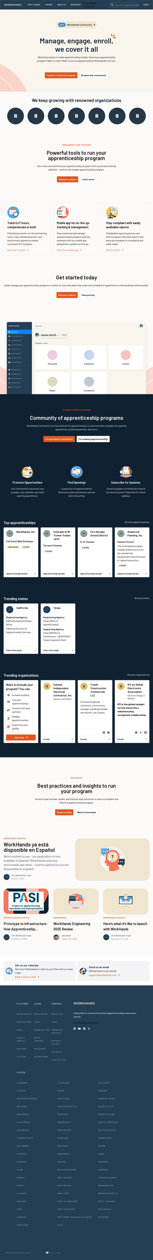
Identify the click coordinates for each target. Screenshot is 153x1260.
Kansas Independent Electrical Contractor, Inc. (62, 690)
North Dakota (66, 1209)
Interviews (41, 1056)
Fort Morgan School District (99, 533)
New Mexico (64, 1185)
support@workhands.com (104, 975)
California (22, 607)
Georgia (22, 1161)
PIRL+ (20, 1029)
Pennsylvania (107, 1098)
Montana (63, 1146)
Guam (20, 1169)
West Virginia (106, 1201)
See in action (114, 250)
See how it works (17, 250)
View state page (21, 650)
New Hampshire (66, 1169)
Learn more (88, 179)
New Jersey (64, 1177)
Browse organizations (138, 674)
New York (63, 1193)
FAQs (37, 1022)
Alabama (22, 1082)
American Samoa (27, 1098)
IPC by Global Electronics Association (135, 688)
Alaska (21, 1090)
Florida (22, 1154)
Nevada (61, 1161)
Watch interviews (86, 812)
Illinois (22, 1193)
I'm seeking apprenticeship (93, 439)
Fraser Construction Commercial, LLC (98, 690)
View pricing (88, 295)
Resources (41, 1014)
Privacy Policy (56, 1042)
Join (54, 1022)
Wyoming (103, 1217)
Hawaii (21, 1177)
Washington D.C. (108, 1193)
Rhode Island (106, 1114)
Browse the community (93, 75)
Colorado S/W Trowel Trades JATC (62, 535)
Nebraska (63, 1154)
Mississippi (64, 1130)
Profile (58, 739)
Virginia (103, 1169)
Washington (105, 1185)
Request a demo (67, 179)
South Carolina (108, 1122)
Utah (101, 1154)
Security (57, 1052)
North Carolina (67, 1201)
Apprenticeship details (21, 573)
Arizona (22, 1106)
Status (21, 1056)
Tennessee (105, 1138)
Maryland (63, 1098)
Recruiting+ (24, 1022)
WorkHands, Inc (25, 531)
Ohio (60, 1225)
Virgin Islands (107, 1177)
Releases (40, 1048)
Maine (61, 1090)
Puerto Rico (105, 1106)
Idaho (20, 1185)
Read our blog (64, 812)
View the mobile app (69, 250)
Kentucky (23, 1225)
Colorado (23, 1130)
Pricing (21, 1048)
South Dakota (107, 1130)
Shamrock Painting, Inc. (135, 533)
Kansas (21, 1217)
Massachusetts (67, 1106)
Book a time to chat (27, 976)
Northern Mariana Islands (74, 1217)
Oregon (102, 1090)
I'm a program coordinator (59, 439)
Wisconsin (104, 1209)
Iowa (20, 1209)
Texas (57, 607)
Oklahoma (104, 1082)
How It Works (21, 1039)
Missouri (62, 1138)
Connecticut (25, 1138)
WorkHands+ (24, 1014)
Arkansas (23, 1114)
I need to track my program (61, 75)
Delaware (23, 1146)
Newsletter (42, 1029)
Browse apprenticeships (137, 522)
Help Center (38, 1039)
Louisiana (63, 1082)
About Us (57, 1014)
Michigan (63, 1114)
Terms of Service (57, 1031)
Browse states (142, 598)
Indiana (21, 1201)
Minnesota (64, 1122)
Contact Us (58, 1059)
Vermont (103, 1161)
